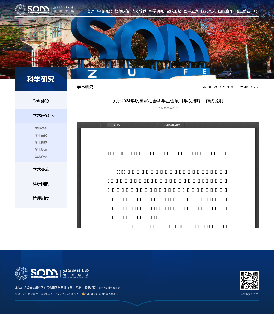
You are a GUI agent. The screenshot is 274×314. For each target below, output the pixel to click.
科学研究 (156, 11)
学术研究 (243, 86)
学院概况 (104, 11)
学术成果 (41, 157)
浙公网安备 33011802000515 (101, 293)
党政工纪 (173, 11)
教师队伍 (121, 11)
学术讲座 (41, 142)
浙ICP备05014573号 (67, 293)
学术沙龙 (41, 150)
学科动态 (41, 128)
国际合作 (225, 11)
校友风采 (208, 11)
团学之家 (191, 11)
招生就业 (242, 11)
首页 (91, 11)
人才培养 (139, 11)
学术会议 (41, 135)
